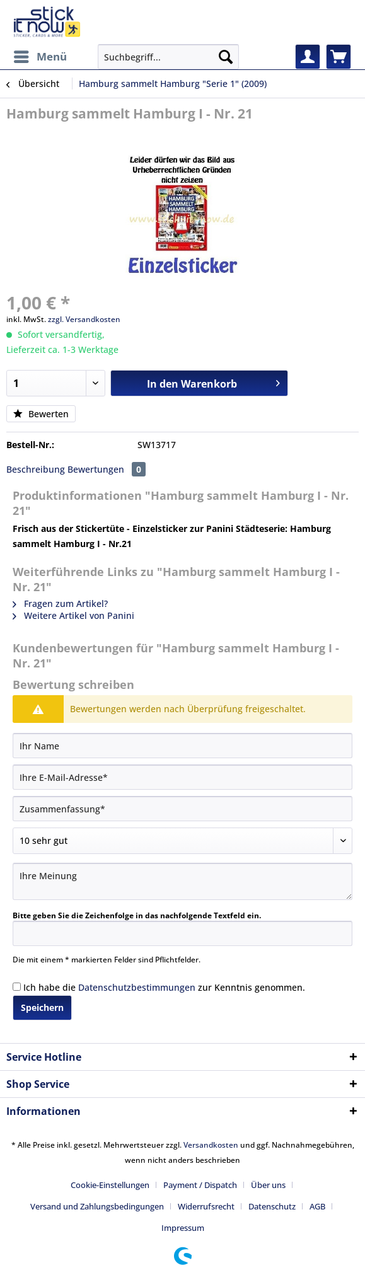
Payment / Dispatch (200, 1185)
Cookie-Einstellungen (110, 1185)
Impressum (182, 1227)
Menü (40, 55)
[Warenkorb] (338, 56)
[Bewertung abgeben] (182, 841)
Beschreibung (35, 469)
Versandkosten (210, 1144)
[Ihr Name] (182, 745)
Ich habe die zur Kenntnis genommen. (164, 987)
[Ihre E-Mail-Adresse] (182, 777)
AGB (317, 1206)
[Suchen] (225, 56)
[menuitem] (39, 56)
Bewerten (41, 414)
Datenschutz (272, 1206)
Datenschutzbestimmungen (136, 987)
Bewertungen (106, 469)
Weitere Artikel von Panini (73, 615)
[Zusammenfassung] (182, 808)
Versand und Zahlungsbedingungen (97, 1206)
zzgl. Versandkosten (84, 319)
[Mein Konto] (307, 56)
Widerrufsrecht (206, 1206)
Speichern (42, 1007)
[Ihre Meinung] (182, 881)
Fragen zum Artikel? (60, 603)
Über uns (268, 1185)
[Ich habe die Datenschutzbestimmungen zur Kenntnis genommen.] (17, 987)
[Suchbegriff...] (168, 56)
